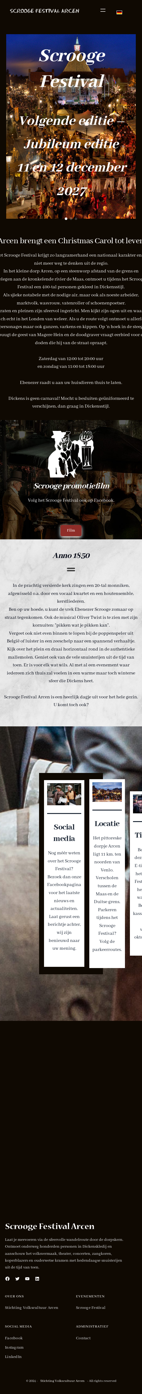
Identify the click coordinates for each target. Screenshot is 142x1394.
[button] (66, 218)
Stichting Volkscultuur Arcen (62, 1381)
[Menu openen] (103, 10)
